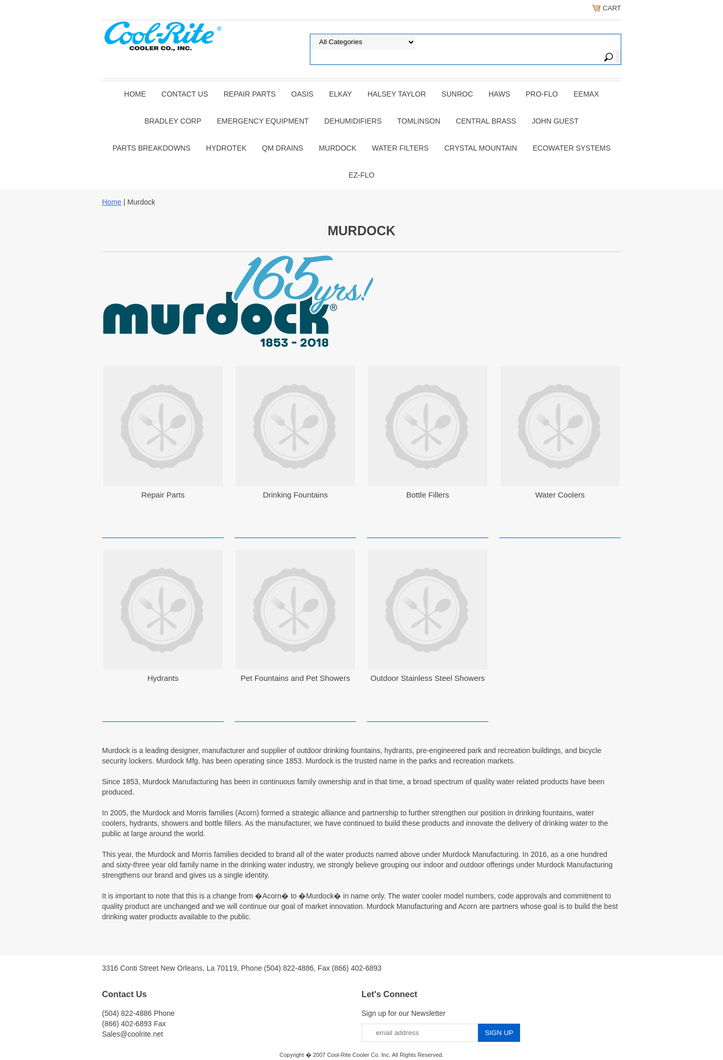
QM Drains (282, 148)
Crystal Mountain (480, 148)
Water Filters (400, 148)
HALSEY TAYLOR (396, 94)
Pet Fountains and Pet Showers (295, 678)
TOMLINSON (418, 121)
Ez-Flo (362, 175)
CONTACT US (184, 94)
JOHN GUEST (554, 121)
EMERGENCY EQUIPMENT (263, 121)
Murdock (337, 148)
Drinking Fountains (295, 494)
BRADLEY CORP (172, 121)
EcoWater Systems (571, 148)
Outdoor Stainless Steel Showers (428, 678)
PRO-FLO (542, 94)
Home (135, 94)
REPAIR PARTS (250, 94)
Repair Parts (162, 494)
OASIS (302, 94)
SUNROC (457, 94)
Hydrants (163, 678)
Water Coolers (559, 494)
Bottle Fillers (427, 494)
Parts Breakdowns (151, 148)
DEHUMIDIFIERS (352, 121)
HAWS (499, 94)
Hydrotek (226, 148)
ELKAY (340, 94)
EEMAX (586, 94)
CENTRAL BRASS (486, 121)
